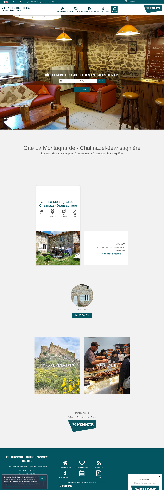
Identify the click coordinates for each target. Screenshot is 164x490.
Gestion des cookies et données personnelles (17, 486)
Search (101, 81)
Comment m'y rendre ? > (113, 254)
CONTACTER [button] (82, 315)
